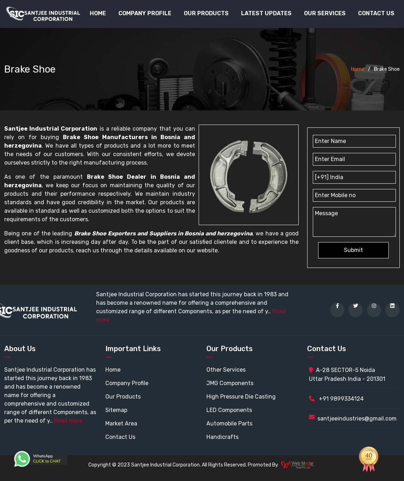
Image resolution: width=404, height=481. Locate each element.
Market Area (121, 423)
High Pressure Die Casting (241, 396)
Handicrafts (222, 437)
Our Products (123, 396)
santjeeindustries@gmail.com (357, 418)
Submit (353, 250)
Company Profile (144, 13)
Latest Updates (266, 13)
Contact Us (376, 13)
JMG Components (229, 383)
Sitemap (116, 410)
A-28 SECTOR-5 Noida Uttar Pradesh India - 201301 (347, 374)
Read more (68, 420)
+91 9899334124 (336, 398)
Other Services (226, 369)
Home (98, 13)
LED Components (229, 410)
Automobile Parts (229, 423)
